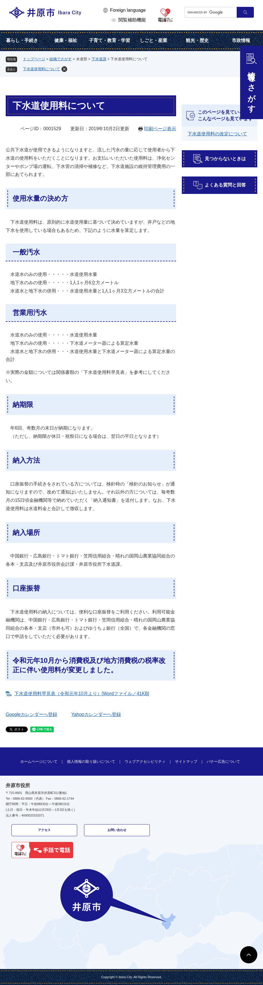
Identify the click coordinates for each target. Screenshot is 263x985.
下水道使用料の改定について (217, 133)
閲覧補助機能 (132, 19)
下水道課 (98, 59)
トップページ (34, 59)
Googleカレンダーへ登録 (31, 714)
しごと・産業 (153, 40)
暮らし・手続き (22, 40)
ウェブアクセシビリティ (145, 761)
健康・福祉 (65, 40)
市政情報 (241, 40)
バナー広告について (223, 761)
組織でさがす (60, 59)
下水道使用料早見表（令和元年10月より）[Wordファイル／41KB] (81, 693)
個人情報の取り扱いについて (91, 761)
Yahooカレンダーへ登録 (96, 714)
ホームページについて (38, 761)
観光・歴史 (197, 40)
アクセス (44, 830)
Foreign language (128, 10)
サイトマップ (186, 761)
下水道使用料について (41, 69)
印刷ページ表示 (160, 128)
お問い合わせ (116, 830)
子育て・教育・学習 (109, 40)
